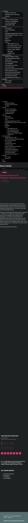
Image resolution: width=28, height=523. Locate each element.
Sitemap (10, 517)
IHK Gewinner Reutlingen (11, 62)
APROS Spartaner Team (11, 70)
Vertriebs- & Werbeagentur (11, 21)
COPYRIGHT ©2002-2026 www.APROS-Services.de (14, 521)
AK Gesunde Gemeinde (11, 75)
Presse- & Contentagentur (11, 19)
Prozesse (7, 16)
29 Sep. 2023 (5, 181)
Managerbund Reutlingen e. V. (12, 74)
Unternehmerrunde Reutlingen (12, 72)
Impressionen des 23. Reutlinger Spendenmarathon (13, 176)
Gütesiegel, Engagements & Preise (13, 33)
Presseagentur (6, 476)
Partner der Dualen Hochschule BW (14, 69)
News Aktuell (8, 81)
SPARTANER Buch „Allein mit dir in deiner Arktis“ (15, 122)
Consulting (5, 11)
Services (4, 18)
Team (6, 31)
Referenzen (8, 40)
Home (3, 168)
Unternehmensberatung (8, 473)
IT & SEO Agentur (7, 478)
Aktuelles (4, 79)
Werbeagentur (6, 475)
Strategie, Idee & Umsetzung (12, 14)
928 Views (4, 180)
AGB (5, 517)
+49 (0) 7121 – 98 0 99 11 (8, 442)
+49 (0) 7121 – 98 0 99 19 (8, 444)
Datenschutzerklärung (16, 516)
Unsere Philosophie (10, 30)
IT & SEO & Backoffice (10, 23)
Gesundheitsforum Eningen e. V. (13, 77)
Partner (7, 42)
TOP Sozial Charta (9, 67)
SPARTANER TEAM (10, 25)
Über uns (4, 26)
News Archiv (8, 82)
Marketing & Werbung (10, 13)
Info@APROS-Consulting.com (7, 447)
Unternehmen (8, 28)
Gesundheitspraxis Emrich (14, 46)
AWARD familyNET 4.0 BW (11, 56)
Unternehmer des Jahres (11, 65)
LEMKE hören (11, 53)
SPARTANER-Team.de (13, 44)
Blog (3, 84)
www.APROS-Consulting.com (7, 449)
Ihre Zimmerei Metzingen (14, 47)
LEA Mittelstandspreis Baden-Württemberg (14, 139)
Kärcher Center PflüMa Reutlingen (14, 133)
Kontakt (4, 86)
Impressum (6, 516)
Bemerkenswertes (6, 55)
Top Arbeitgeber (9, 63)
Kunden (7, 38)
